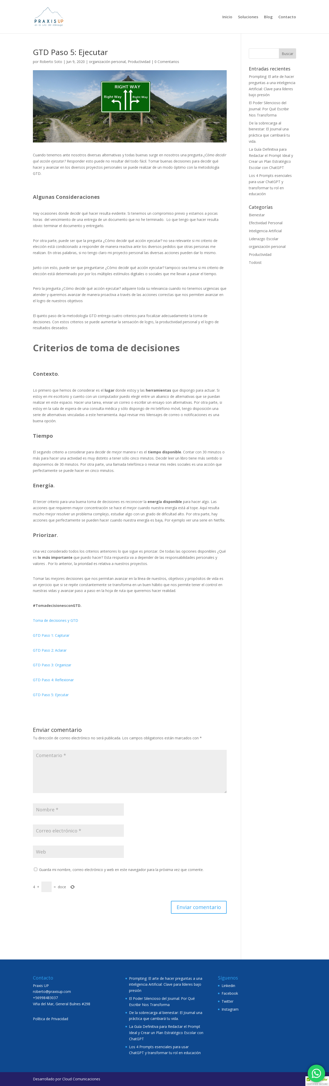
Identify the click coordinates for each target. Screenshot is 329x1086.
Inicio (227, 17)
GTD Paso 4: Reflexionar (53, 679)
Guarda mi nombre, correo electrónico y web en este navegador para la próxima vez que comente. (121, 869)
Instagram (230, 1009)
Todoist (255, 262)
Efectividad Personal (265, 222)
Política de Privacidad (50, 1018)
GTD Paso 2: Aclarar (50, 650)
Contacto (287, 17)
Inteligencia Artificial (265, 230)
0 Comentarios (166, 61)
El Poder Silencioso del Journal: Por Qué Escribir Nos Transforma (269, 109)
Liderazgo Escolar (263, 238)
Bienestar (257, 214)
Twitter (227, 1001)
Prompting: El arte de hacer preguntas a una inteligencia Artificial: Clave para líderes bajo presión (165, 984)
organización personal (107, 61)
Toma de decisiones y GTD (55, 620)
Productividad (139, 61)
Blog (268, 17)
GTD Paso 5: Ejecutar (51, 694)
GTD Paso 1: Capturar (51, 635)
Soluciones (248, 17)
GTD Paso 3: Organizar (52, 664)
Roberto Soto (51, 61)
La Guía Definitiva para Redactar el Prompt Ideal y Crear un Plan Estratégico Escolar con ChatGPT (166, 1032)
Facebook (230, 993)
